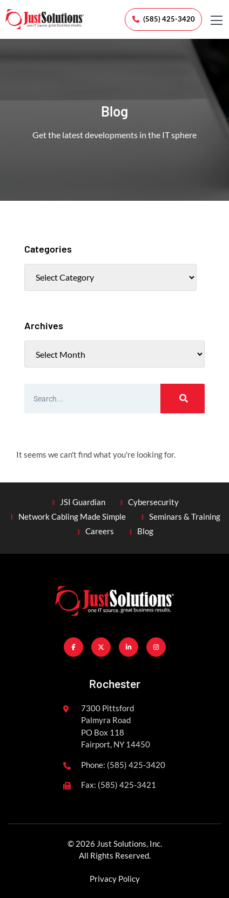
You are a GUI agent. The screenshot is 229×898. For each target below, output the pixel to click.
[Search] (182, 398)
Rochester (114, 683)
